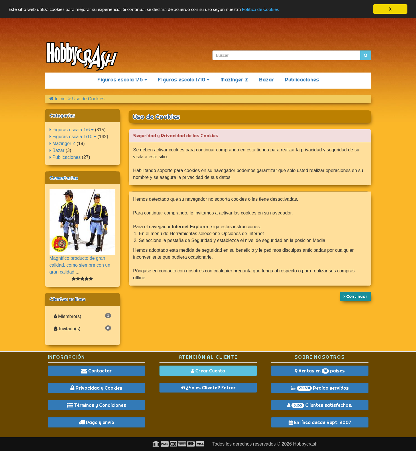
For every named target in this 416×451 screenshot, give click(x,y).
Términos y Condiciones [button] (96, 405)
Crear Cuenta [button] (208, 371)
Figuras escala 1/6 (122, 79)
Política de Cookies (260, 9)
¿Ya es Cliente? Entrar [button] (208, 388)
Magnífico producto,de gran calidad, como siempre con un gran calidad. (80, 265)
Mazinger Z (234, 79)
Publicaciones (302, 79)
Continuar (356, 296)
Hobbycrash (305, 444)
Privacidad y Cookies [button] (96, 388)
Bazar (266, 79)
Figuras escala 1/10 (184, 79)
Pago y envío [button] (96, 422)
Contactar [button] (96, 371)
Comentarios (64, 178)
